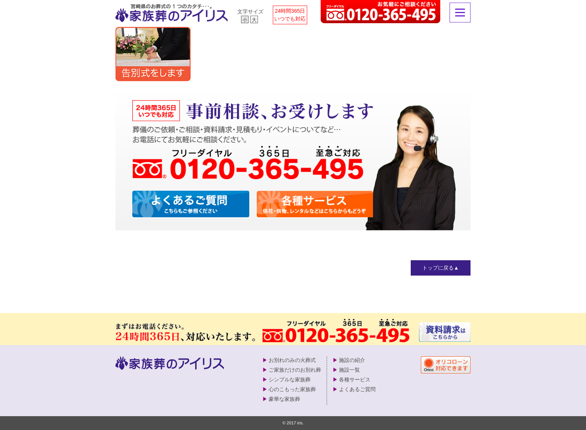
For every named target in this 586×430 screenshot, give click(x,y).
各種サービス (354, 380)
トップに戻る (438, 268)
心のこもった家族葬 (292, 389)
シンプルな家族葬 (290, 380)
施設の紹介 (352, 360)
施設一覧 (349, 370)
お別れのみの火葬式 (292, 360)
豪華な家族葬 (284, 399)
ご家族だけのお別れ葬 (295, 370)
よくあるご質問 (357, 389)
